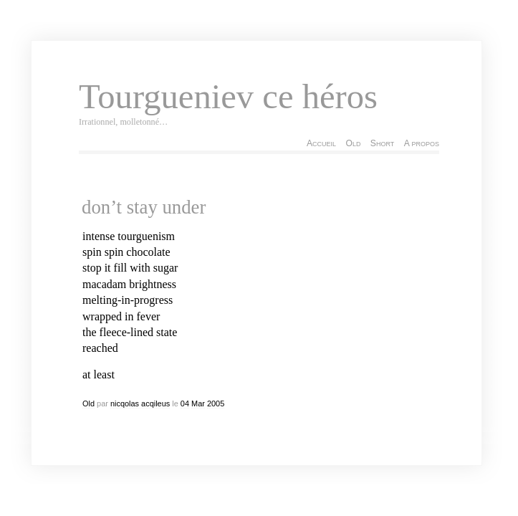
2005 (215, 403)
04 (185, 403)
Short (382, 143)
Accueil (321, 143)
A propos (421, 143)
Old (352, 143)
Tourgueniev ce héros (228, 96)
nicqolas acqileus (140, 403)
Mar (198, 403)
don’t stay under (144, 207)
